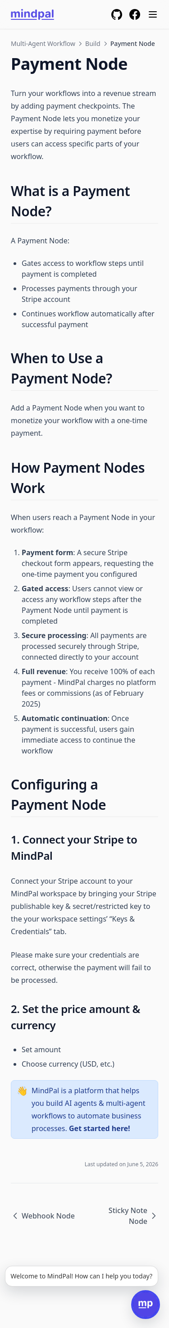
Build (92, 43)
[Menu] (152, 14)
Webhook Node (43, 1216)
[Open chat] (145, 1304)
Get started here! (99, 1128)
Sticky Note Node (133, 1215)
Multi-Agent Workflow (43, 43)
